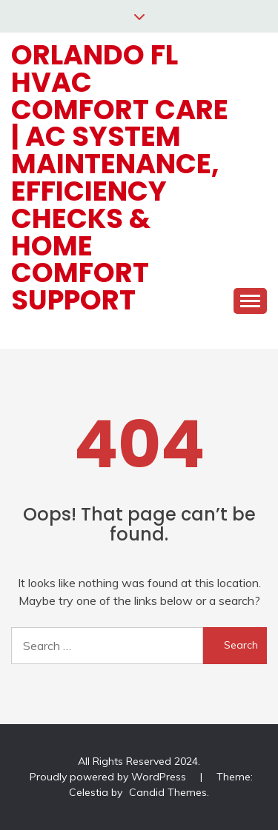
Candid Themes (168, 792)
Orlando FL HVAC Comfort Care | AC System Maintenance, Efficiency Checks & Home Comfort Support (119, 177)
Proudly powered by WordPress (109, 776)
